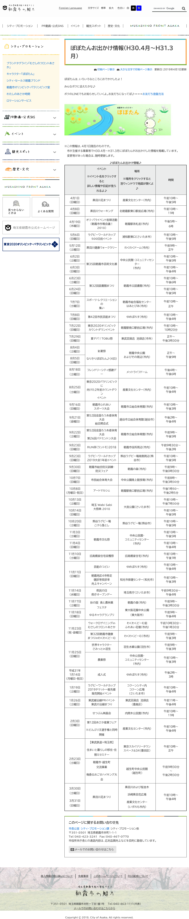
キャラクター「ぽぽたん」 (20, 74)
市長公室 (74, 828)
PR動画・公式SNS (53, 26)
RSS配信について (138, 876)
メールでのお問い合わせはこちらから (94, 908)
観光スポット (93, 26)
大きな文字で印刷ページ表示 (136, 69)
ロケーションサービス (19, 100)
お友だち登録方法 (153, 94)
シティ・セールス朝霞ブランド (24, 80)
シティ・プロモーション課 (95, 828)
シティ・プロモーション (20, 26)
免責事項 (83, 876)
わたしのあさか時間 (18, 94)
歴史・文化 (114, 26)
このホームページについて (108, 876)
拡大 (111, 8)
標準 (103, 8)
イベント (75, 26)
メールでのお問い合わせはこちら (94, 849)
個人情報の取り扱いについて (57, 876)
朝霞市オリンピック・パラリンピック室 (28, 87)
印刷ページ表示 (106, 69)
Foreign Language (70, 8)
